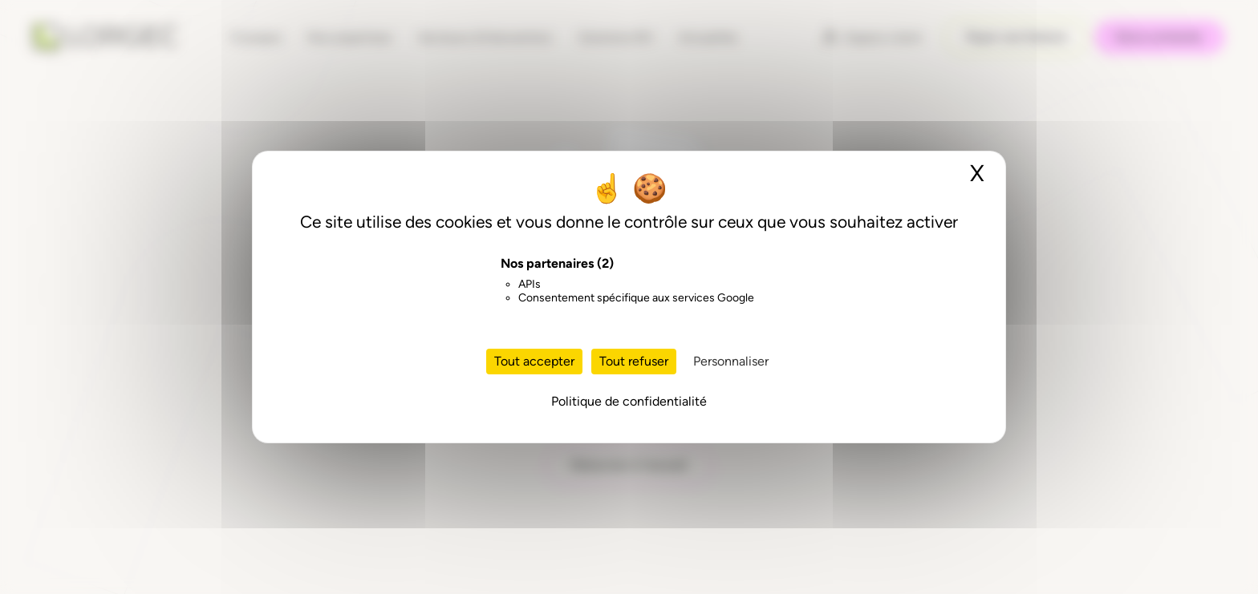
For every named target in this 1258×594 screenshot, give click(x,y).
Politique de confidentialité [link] (629, 401)
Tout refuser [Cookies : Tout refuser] (633, 361)
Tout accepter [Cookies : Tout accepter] (534, 361)
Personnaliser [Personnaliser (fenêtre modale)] (731, 361)
